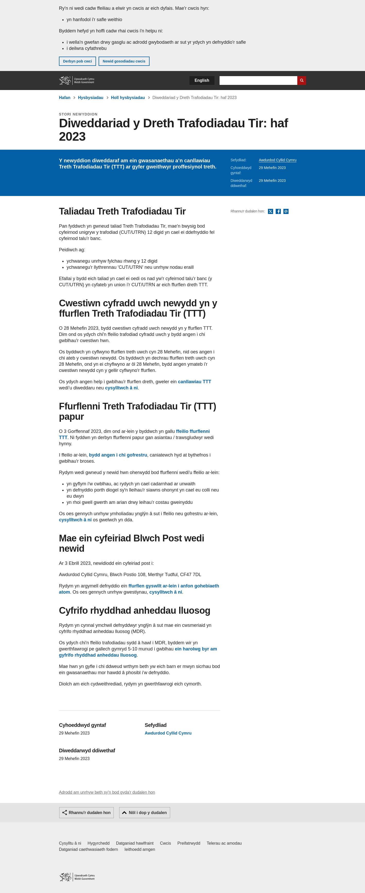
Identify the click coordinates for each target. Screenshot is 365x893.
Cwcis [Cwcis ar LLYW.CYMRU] (165, 843)
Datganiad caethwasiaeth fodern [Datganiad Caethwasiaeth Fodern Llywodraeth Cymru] (88, 849)
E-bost (286, 212)
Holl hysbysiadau (128, 97)
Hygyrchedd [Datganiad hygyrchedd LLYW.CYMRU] (98, 843)
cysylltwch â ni (121, 387)
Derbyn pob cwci (77, 61)
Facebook (278, 212)
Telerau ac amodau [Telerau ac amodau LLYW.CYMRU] (224, 843)
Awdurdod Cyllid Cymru (278, 160)
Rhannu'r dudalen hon (89, 812)
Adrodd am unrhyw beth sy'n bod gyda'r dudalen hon (107, 792)
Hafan (64, 97)
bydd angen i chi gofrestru (118, 455)
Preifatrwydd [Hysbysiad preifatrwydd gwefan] (188, 843)
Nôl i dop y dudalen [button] (148, 812)
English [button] (202, 80)
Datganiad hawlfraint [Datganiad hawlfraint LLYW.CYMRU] (135, 843)
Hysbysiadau (90, 97)
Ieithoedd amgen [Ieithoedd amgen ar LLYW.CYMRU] (140, 849)
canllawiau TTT (194, 381)
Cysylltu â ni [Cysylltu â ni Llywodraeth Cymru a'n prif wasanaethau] (70, 843)
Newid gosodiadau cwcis (124, 61)
